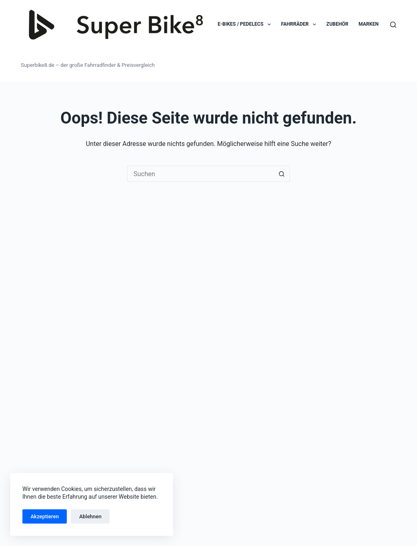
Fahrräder (300, 24)
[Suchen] (393, 25)
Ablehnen (90, 516)
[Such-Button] (282, 174)
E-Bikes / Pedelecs (246, 24)
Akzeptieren (45, 516)
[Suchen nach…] (200, 174)
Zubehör (337, 24)
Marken (368, 24)
